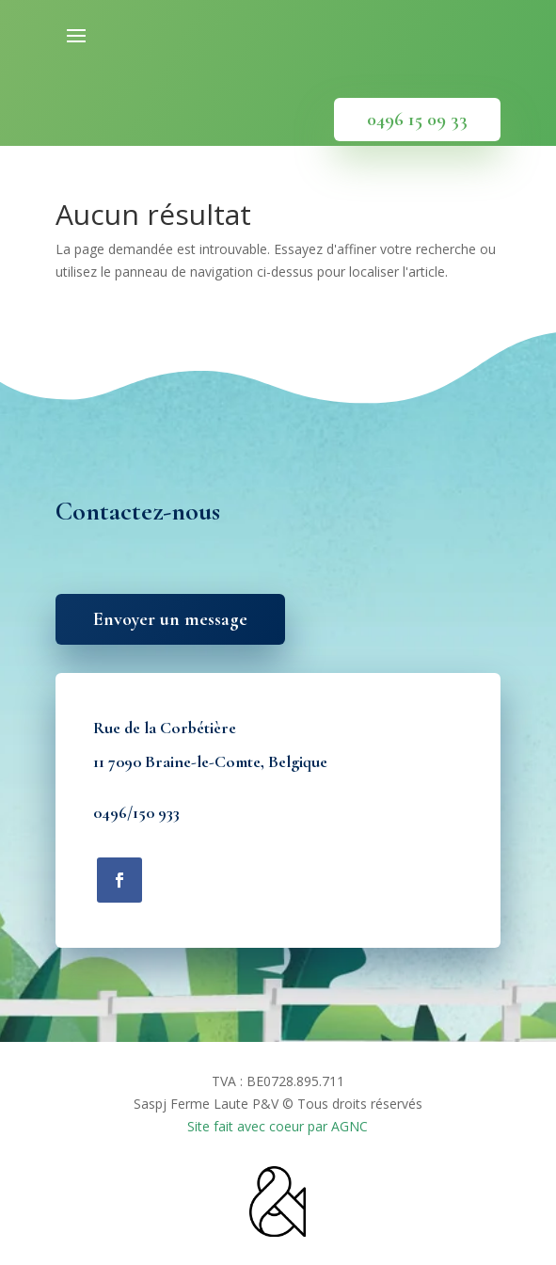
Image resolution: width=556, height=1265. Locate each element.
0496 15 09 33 (417, 119)
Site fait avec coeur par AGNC (277, 1126)
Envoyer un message (170, 619)
